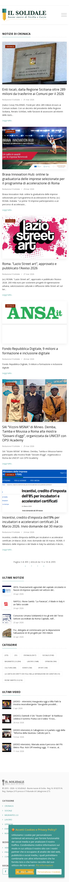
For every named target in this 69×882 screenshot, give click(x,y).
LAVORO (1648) (33, 661)
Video (7, 847)
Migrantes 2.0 (11, 815)
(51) (15, 655)
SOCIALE (8, 810)
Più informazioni (44, 865)
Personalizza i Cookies (48, 871)
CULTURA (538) (10, 668)
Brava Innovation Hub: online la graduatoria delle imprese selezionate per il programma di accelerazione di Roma (33, 178)
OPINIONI (9, 824)
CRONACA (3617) (29, 655)
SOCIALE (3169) (48, 655)
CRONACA (10, 46)
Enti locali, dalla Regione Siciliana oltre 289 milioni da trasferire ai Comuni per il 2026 (33, 91)
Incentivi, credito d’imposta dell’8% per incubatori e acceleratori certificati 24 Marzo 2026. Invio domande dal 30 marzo (32, 521)
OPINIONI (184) (50, 661)
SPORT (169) (43, 668)
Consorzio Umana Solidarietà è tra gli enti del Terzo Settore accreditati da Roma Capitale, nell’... (38, 617)
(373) (6, 655)
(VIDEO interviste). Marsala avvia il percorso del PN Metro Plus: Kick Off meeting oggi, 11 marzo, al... (37, 746)
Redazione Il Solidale (11, 99)
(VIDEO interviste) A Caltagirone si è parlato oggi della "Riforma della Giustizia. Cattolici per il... (39, 732)
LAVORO (8, 819)
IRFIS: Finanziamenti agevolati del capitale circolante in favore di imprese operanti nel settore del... (39, 589)
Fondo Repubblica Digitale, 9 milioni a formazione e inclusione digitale (30, 351)
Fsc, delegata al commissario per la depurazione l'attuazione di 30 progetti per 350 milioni (36, 631)
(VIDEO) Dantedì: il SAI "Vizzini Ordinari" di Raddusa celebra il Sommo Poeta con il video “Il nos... (37, 717)
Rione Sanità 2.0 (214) (13, 680)
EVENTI (8, 828)
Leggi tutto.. (7, 120)
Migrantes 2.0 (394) (13, 661)
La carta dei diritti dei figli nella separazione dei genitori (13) (32, 674)
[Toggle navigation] (64, 15)
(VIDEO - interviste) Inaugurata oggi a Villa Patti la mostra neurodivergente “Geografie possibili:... (37, 703)
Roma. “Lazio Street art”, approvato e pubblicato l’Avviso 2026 (29, 266)
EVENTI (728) (27, 668)
